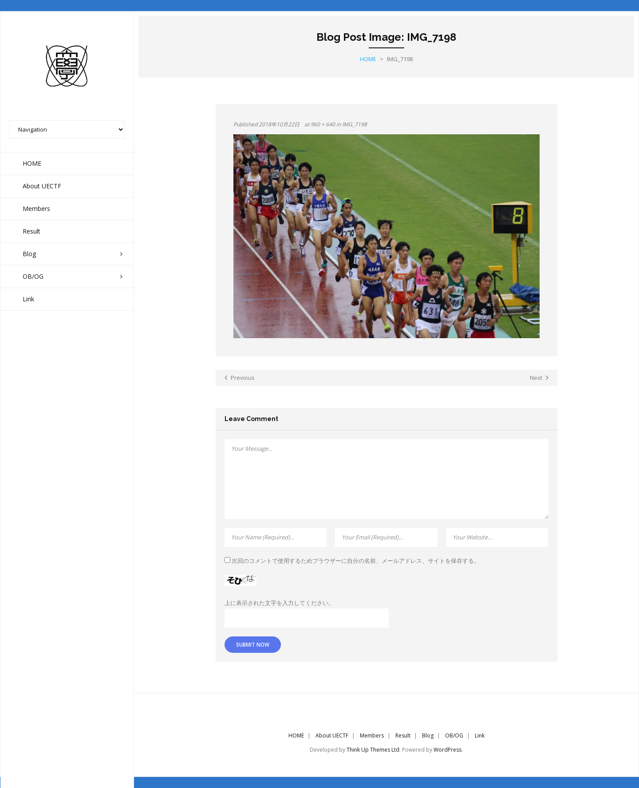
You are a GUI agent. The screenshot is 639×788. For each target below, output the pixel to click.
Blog (428, 735)
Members (372, 735)
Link (480, 735)
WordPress (448, 749)
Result (402, 735)
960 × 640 (323, 124)
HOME (296, 735)
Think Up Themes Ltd (373, 749)
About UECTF (332, 735)
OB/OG (454, 735)
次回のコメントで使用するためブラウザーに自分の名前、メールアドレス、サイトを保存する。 (356, 561)
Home (368, 59)
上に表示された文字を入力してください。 (279, 603)
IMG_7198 (354, 124)
